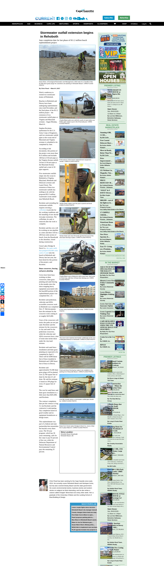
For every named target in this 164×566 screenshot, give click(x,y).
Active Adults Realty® (105, 146)
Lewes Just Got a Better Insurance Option (109, 305)
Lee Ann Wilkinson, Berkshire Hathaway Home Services (114, 118)
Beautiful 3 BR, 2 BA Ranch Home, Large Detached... (115, 451)
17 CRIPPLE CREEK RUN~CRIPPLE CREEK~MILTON (106, 213)
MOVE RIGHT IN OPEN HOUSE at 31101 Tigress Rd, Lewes (114, 93)
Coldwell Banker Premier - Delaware (106, 186)
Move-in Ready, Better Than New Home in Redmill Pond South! (106, 151)
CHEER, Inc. (106, 341)
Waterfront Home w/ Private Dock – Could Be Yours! (106, 223)
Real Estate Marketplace (112, 126)
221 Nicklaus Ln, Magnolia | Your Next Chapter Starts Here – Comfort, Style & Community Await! (106, 171)
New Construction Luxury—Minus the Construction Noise (114, 386)
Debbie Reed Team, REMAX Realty (114, 489)
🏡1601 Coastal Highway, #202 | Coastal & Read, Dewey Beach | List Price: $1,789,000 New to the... (115, 537)
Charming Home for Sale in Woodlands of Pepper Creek (115, 429)
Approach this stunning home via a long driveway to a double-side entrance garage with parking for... (115, 556)
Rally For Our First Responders (107, 276)
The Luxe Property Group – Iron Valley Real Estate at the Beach (112, 207)
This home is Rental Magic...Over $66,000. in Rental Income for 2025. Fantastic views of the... (115, 416)
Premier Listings (112, 357)
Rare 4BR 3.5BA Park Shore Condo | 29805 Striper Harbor (115, 471)
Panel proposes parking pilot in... (83, 517)
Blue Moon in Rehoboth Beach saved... (84, 520)
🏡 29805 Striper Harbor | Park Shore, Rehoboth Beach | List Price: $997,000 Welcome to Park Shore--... (115, 483)
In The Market (112, 263)
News (120, 255)
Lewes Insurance (107, 308)
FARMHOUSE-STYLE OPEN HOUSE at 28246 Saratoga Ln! (116, 496)
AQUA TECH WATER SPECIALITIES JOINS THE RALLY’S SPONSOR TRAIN (109, 270)
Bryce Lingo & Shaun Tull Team (115, 379)
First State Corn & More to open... (83, 515)
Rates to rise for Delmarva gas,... (82, 522)
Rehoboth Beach (112, 367)
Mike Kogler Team (105, 196)
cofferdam (42, 210)
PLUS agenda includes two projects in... (85, 529)
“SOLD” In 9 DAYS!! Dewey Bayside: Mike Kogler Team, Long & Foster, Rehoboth (105, 191)
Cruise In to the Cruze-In (108, 338)
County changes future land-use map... (84, 512)
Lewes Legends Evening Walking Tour (109, 313)
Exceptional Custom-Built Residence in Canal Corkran (115, 363)
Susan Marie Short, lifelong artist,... (83, 524)
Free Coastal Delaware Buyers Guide (106, 141)
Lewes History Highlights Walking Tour (107, 294)
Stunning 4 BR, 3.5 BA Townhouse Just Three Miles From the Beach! (106, 134)
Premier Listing (112, 86)
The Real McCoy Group (113, 400)
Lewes (109, 98)
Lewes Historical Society (106, 288)
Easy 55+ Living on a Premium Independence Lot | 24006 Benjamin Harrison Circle (106, 248)
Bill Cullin (105, 137)
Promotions (110, 255)
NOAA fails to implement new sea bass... (85, 527)
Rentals (119, 258)
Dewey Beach (111, 529)
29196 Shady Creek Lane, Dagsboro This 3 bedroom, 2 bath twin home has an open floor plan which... (115, 438)
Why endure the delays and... (116, 394)
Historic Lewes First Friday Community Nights (107, 283)
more (121, 352)
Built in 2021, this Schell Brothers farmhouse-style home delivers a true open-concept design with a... (115, 504)
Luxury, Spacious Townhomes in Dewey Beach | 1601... (115, 525)
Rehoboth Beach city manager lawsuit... (85, 510)
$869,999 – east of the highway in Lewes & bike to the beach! (106, 201)
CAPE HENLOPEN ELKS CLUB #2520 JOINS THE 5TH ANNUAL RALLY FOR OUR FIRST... (109, 325)
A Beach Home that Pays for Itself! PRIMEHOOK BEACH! (114, 407)
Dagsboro (110, 433)
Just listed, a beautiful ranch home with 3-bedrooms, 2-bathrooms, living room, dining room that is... (115, 461)
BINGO (103, 345)
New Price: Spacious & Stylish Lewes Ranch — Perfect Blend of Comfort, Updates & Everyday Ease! (106, 235)
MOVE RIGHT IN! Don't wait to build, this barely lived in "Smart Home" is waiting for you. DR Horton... (115, 103)
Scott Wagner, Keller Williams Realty (106, 165)
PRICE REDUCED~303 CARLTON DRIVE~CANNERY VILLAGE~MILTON (106, 181)
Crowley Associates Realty (115, 444)
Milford (109, 412)
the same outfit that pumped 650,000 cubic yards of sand (48, 250)
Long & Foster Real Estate (114, 422)
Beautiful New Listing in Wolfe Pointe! (115, 549)
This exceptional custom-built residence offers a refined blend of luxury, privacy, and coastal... (115, 373)
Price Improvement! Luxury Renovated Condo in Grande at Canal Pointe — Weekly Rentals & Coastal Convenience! (106, 159)
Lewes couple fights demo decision (83, 507)
